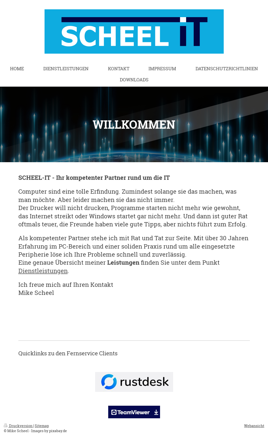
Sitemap (42, 425)
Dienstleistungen (43, 271)
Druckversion (18, 425)
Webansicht (254, 425)
